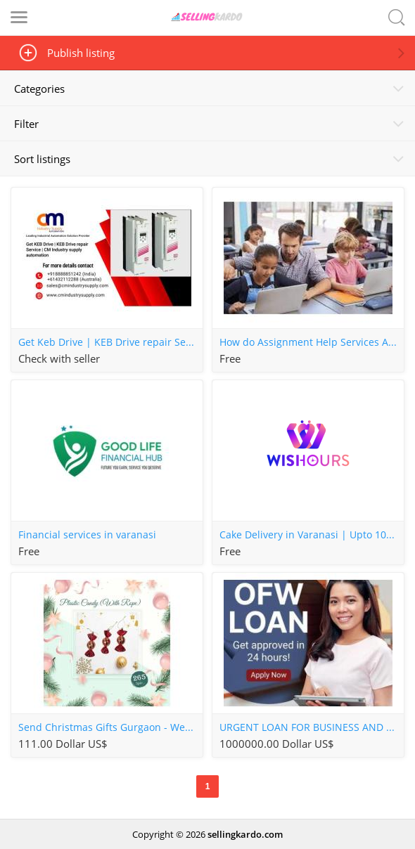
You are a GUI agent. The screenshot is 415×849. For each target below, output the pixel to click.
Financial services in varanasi (87, 535)
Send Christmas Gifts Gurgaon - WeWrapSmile (110, 727)
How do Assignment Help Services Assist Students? (311, 342)
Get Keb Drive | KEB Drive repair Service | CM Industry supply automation (110, 342)
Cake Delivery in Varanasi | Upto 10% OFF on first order (311, 535)
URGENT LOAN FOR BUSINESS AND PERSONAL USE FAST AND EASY (311, 727)
